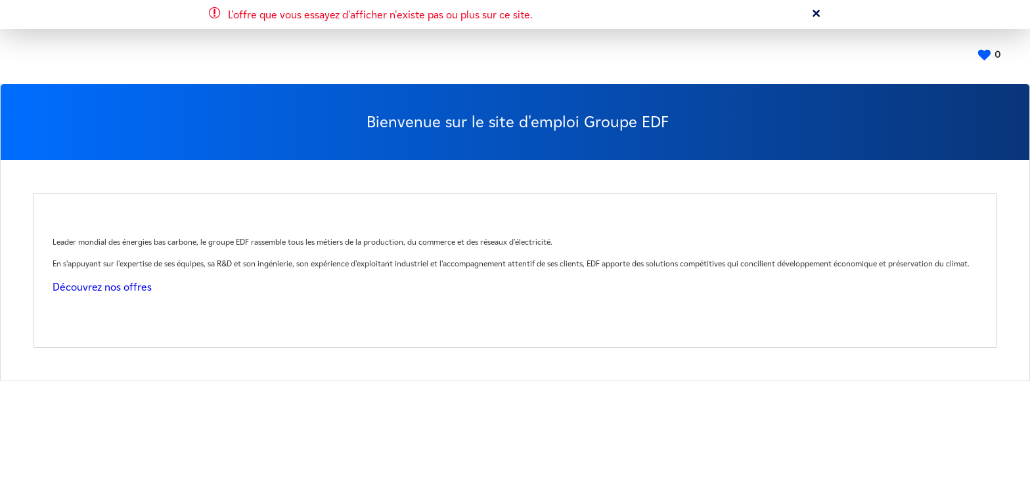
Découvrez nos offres (102, 287)
